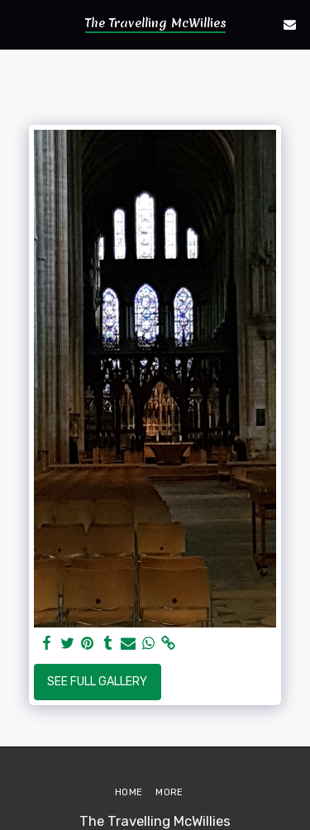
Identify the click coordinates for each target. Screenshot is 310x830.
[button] (18, 24)
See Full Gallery (97, 682)
